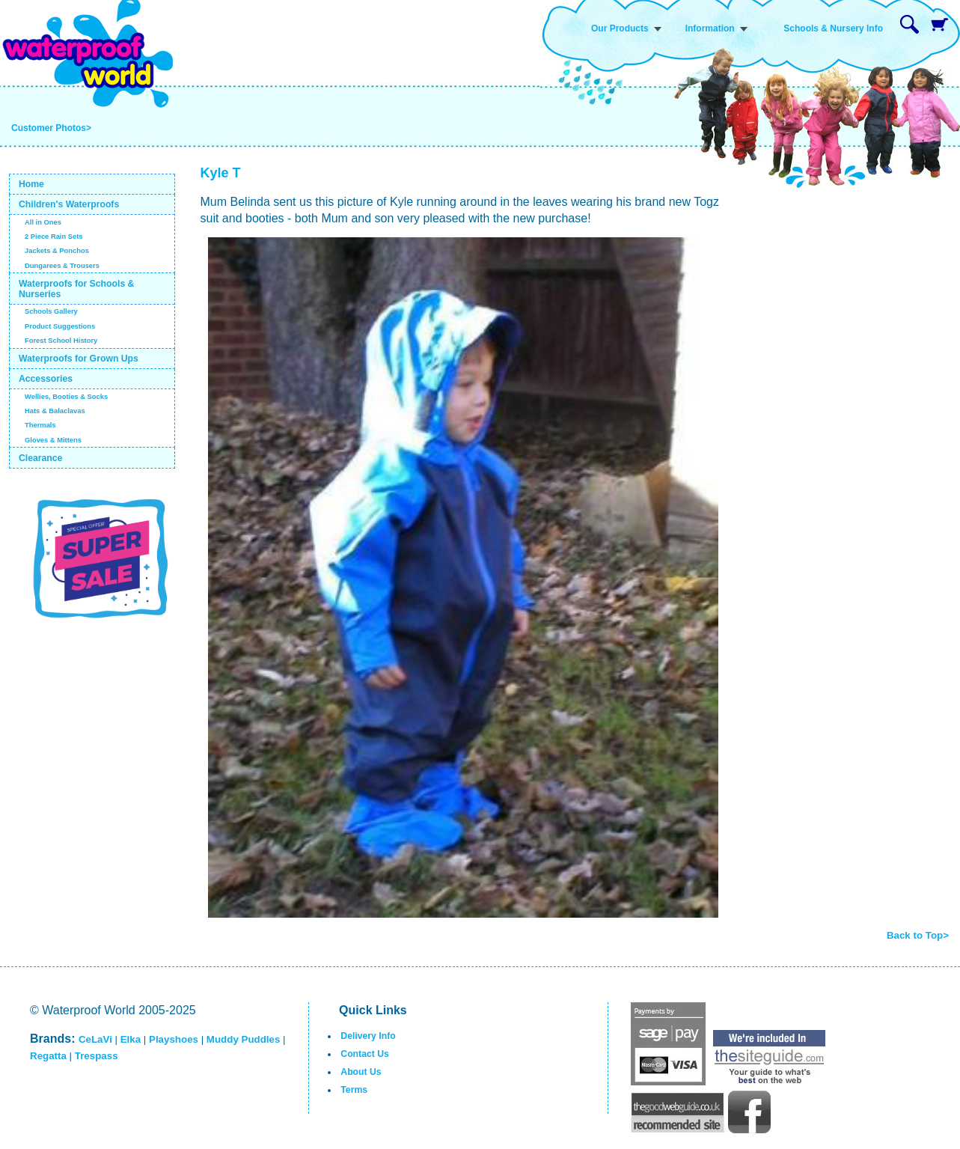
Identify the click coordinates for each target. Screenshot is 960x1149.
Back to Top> (918, 935)
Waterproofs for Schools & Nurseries (77, 288)
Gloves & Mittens (53, 440)
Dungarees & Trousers (62, 265)
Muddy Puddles (243, 1039)
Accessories (46, 379)
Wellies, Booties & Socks (66, 396)
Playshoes (173, 1039)
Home (31, 184)
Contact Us (364, 1054)
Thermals (40, 425)
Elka (130, 1039)
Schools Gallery (51, 311)
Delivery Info (367, 1036)
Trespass (96, 1055)
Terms (353, 1090)
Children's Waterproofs (69, 204)
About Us (360, 1072)
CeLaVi (95, 1039)
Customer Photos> (51, 128)
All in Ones (43, 222)
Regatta (48, 1055)
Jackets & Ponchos (57, 251)
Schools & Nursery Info (833, 28)
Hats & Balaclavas (55, 411)
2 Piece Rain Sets (54, 236)
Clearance (41, 458)
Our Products (620, 28)
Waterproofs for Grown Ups (78, 358)
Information (710, 28)
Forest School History (61, 340)
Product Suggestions (60, 326)
